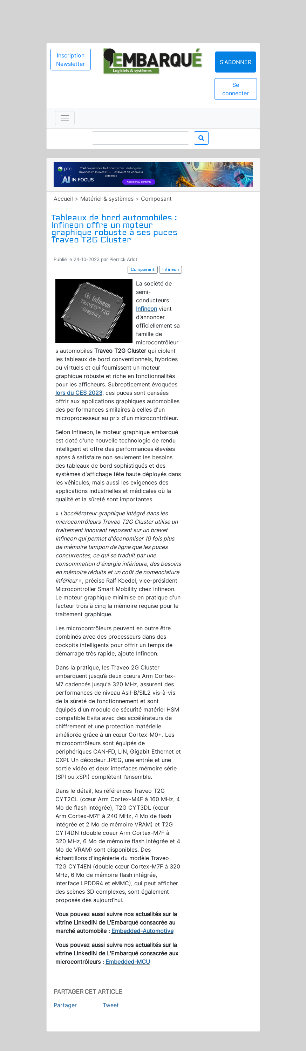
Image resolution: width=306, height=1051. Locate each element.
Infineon (146, 308)
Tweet (111, 1005)
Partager (65, 1005)
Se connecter (235, 89)
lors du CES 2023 (78, 392)
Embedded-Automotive (142, 930)
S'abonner (235, 62)
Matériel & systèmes (107, 198)
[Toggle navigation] (65, 118)
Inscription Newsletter (70, 59)
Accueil (63, 198)
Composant (156, 198)
